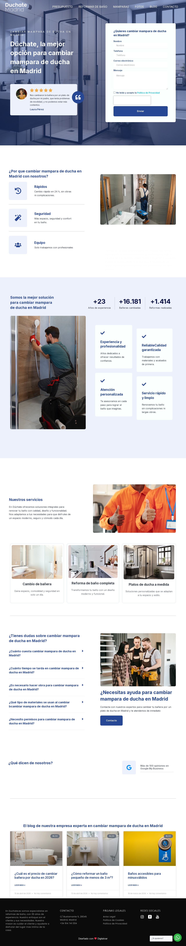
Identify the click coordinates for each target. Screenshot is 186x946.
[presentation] (132, 100)
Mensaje (117, 70)
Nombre (117, 41)
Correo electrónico (123, 61)
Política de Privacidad (148, 92)
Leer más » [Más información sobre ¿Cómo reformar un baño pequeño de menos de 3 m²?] (76, 885)
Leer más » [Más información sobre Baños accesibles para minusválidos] (133, 885)
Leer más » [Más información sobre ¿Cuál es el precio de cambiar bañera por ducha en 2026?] (20, 885)
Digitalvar (103, 938)
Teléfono (118, 51)
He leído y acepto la (138, 92)
